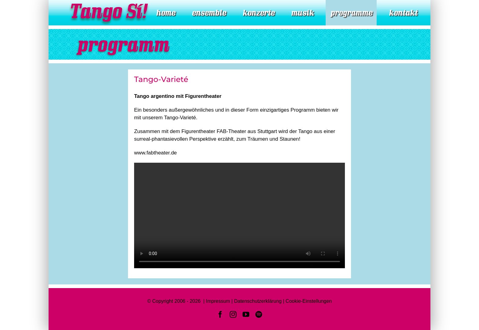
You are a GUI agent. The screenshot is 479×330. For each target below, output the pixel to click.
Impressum (218, 301)
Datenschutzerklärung (258, 301)
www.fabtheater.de (155, 153)
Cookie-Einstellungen (309, 301)
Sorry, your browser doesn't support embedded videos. (239, 215)
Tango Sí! (107, 11)
